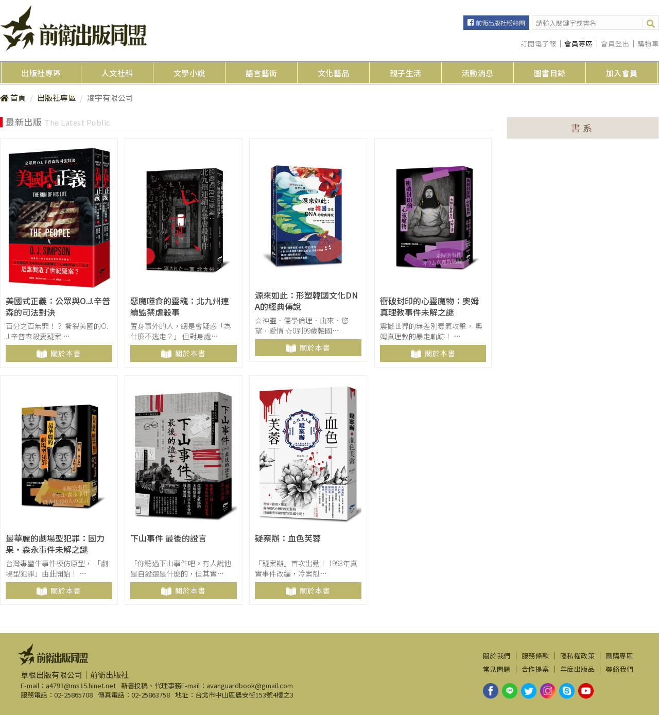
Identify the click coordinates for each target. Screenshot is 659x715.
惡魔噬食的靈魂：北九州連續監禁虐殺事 (179, 306)
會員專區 (578, 43)
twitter (528, 691)
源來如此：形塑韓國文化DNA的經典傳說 (306, 300)
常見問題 (497, 669)
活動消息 (478, 72)
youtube (586, 691)
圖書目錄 (550, 72)
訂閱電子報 (539, 43)
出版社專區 (41, 72)
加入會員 (622, 72)
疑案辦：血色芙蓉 (288, 538)
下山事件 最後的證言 (168, 538)
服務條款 (535, 655)
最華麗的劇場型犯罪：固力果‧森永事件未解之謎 (55, 543)
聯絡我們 (619, 669)
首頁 (18, 97)
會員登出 (615, 43)
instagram (548, 691)
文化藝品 (334, 72)
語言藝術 (262, 72)
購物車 (648, 43)
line (509, 691)
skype (567, 691)
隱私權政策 (577, 655)
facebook (490, 691)
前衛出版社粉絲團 (500, 22)
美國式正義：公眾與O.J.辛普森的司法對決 (58, 306)
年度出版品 (577, 669)
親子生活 (406, 72)
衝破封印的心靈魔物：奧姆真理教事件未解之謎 (429, 306)
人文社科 (117, 72)
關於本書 (65, 353)
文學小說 (189, 72)
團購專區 (619, 655)
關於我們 (497, 655)
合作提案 (535, 669)
